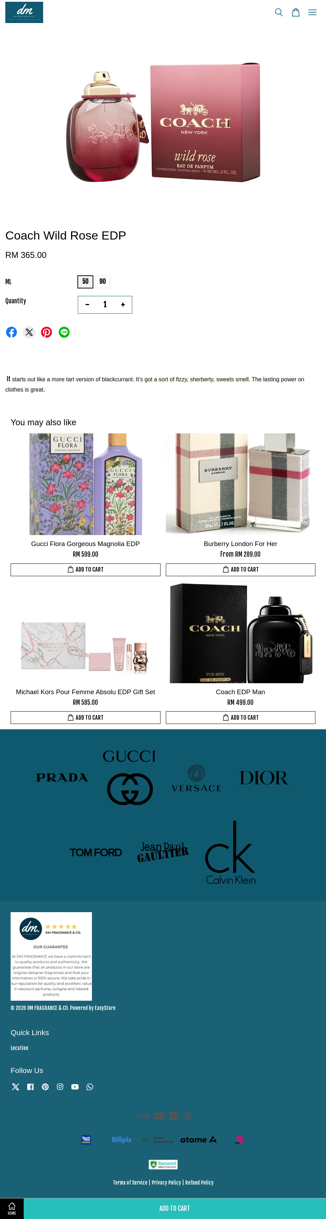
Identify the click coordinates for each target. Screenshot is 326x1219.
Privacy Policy (166, 1182)
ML (8, 282)
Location (19, 1048)
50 (85, 281)
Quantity (15, 301)
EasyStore (105, 1008)
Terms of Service (130, 1182)
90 (102, 281)
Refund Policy (199, 1182)
